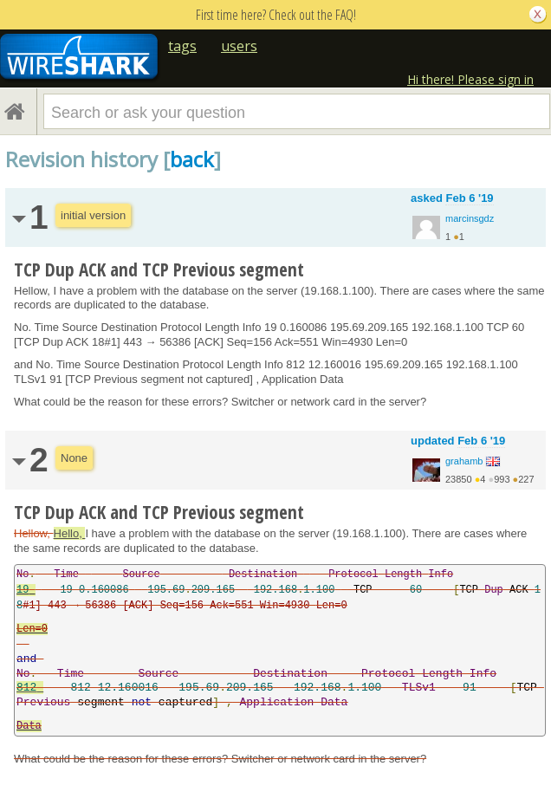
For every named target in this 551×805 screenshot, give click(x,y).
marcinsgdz (469, 218)
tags (182, 45)
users (239, 45)
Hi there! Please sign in (470, 79)
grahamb (464, 461)
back (192, 159)
